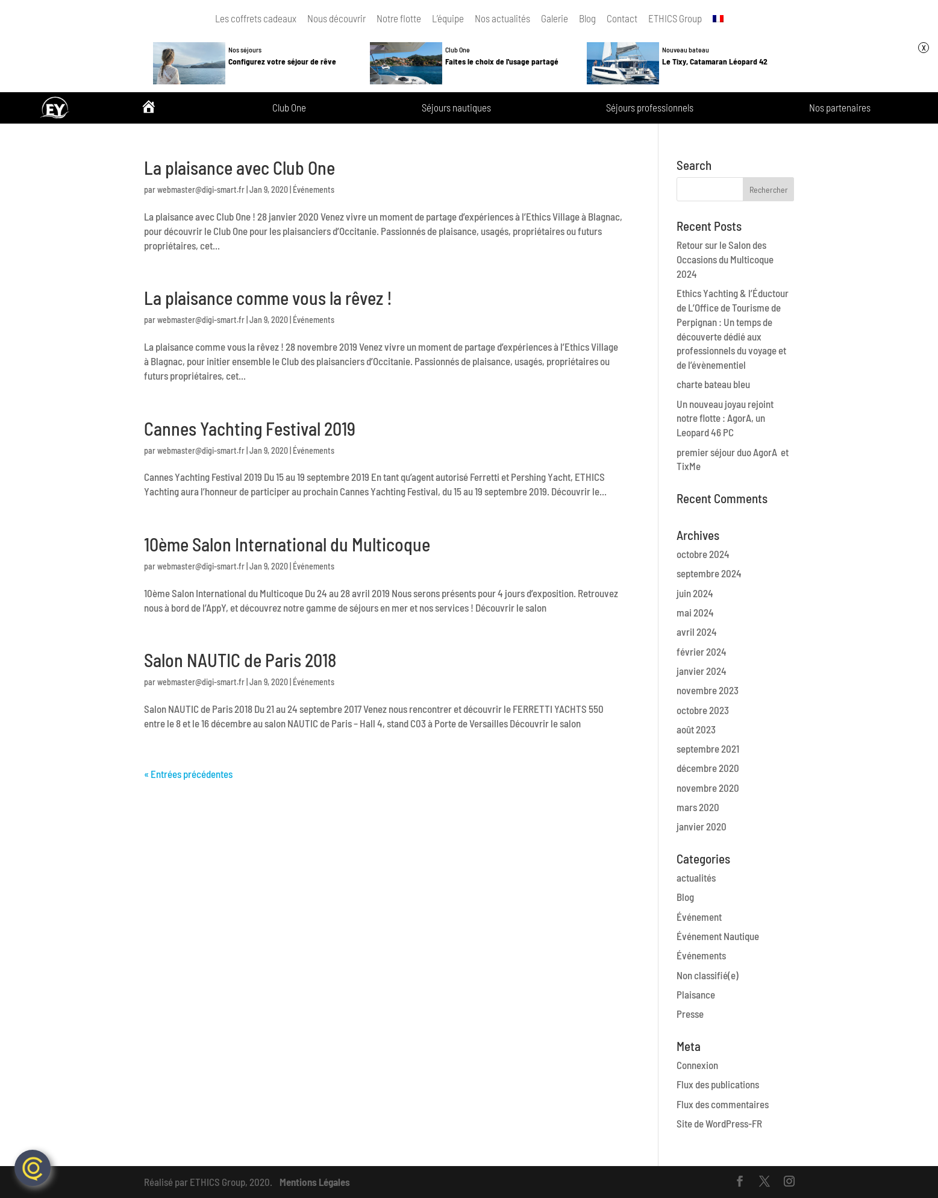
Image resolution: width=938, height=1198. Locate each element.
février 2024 (702, 651)
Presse (690, 1014)
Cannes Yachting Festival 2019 (249, 428)
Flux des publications (718, 1084)
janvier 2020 (702, 826)
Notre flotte (399, 18)
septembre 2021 (708, 748)
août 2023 (696, 729)
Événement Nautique (718, 936)
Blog (587, 18)
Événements (313, 189)
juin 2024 (695, 593)
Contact (622, 18)
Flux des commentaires (723, 1104)
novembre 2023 (708, 690)
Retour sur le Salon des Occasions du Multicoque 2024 (725, 259)
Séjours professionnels (649, 107)
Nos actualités (502, 18)
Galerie (554, 18)
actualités (696, 877)
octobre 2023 (703, 710)
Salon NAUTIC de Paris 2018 (240, 660)
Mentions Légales (315, 1182)
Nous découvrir (336, 18)
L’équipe (448, 18)
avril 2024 (697, 632)
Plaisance (696, 994)
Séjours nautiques (456, 107)
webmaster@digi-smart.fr (201, 189)
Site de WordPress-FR (719, 1123)
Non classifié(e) (708, 975)
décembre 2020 (708, 768)
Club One (289, 107)
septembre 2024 (709, 573)
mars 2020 (698, 807)
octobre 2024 (703, 554)
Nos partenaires (840, 107)
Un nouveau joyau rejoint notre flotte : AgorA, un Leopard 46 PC (725, 418)
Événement (699, 917)
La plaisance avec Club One (239, 167)
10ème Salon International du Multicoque (287, 544)
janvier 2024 (702, 671)
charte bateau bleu (713, 384)
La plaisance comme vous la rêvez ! (268, 298)
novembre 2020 (708, 788)
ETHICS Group (675, 18)
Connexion (697, 1065)
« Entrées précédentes (188, 774)
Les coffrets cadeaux (255, 18)
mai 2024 (695, 612)
